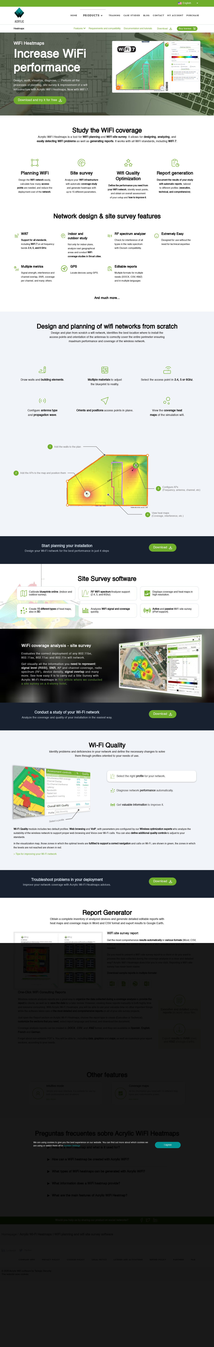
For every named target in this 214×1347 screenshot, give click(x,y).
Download (164, 28)
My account (175, 16)
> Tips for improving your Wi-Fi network (35, 854)
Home (83, 16)
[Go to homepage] (19, 16)
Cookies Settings (72, 1146)
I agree (168, 1145)
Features (80, 28)
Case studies (131, 16)
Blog (146, 16)
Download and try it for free (40, 100)
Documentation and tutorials (138, 28)
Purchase (192, 16)
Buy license (187, 28)
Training (114, 16)
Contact (158, 16)
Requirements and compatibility (105, 28)
